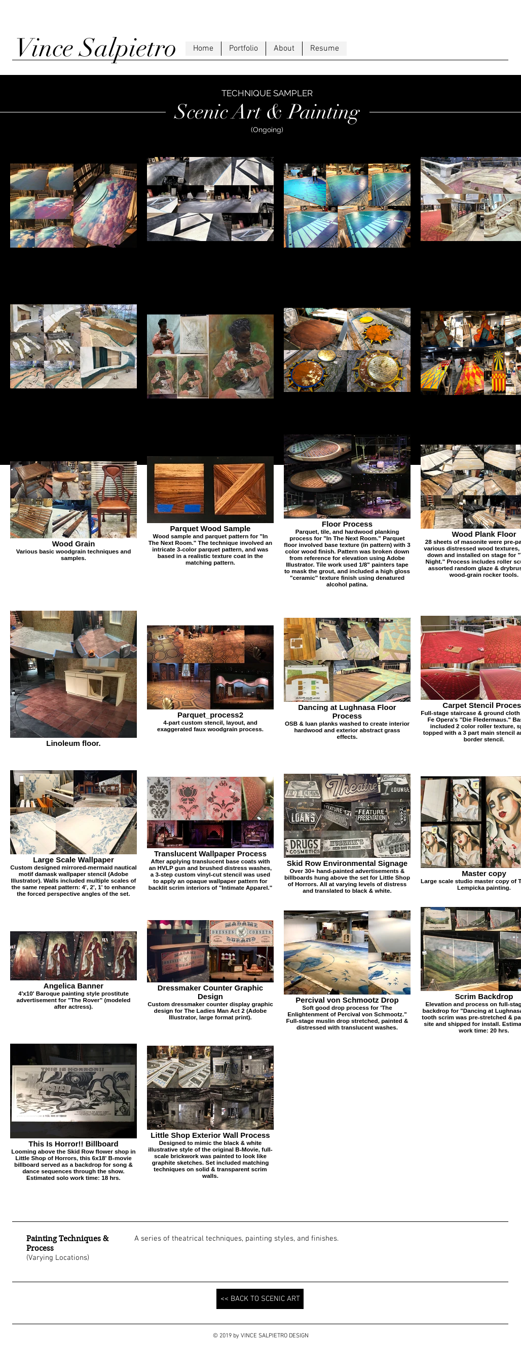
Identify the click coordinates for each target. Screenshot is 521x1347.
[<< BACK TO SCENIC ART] (260, 1299)
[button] (243, 49)
